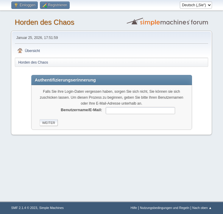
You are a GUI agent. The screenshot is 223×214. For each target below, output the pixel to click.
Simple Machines (51, 208)
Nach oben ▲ (202, 208)
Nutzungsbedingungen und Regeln (164, 208)
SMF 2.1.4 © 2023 (24, 208)
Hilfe (134, 208)
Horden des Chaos (44, 22)
